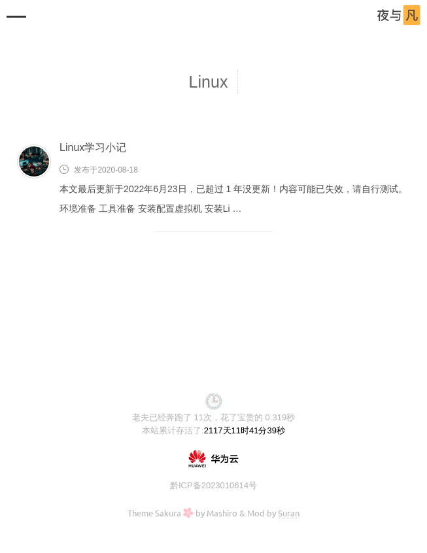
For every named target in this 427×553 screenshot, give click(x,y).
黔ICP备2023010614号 (213, 485)
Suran (288, 512)
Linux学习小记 (93, 147)
